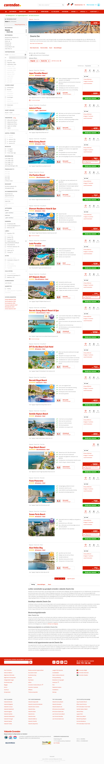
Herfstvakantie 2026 (10, 301)
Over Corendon (8, 670)
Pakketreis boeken (56, 687)
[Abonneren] (30, 662)
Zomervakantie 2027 (10, 308)
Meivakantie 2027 (9, 307)
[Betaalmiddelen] (10, 743)
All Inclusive (55, 11)
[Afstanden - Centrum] (16, 217)
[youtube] (65, 662)
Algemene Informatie (9, 675)
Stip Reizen (31, 680)
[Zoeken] (63, 4)
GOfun (29, 682)
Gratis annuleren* (34, 15)
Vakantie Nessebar (56, 704)
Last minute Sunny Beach (58, 714)
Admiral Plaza (80, 711)
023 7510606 (57, 743)
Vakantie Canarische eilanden (35, 704)
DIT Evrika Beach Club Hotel (83, 706)
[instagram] (61, 662)
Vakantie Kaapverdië (33, 702)
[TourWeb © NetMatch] (52, 756)
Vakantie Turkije (8, 723)
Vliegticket (93, 11)
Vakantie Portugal (8, 719)
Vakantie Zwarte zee (57, 706)
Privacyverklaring (56, 677)
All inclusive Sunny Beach (58, 709)
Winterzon (65, 11)
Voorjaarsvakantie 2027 (11, 305)
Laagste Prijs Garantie (57, 670)
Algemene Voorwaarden (10, 677)
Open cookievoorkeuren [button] (58, 675)
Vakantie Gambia (8, 714)
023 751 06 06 (84, 663)
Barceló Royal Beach (81, 719)
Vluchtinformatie (8, 682)
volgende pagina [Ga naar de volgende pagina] (71, 578)
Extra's (5, 687)
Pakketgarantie (11, 15)
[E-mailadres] (16, 662)
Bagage (6, 685)
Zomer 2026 (22, 11)
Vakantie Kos (31, 714)
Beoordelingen (41, 584)
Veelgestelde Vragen (9, 680)
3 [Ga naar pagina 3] (58, 578)
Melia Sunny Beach (81, 716)
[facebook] (53, 662)
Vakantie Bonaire (8, 702)
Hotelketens (55, 689)
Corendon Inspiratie (33, 687)
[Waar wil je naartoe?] (51, 4)
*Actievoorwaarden (33, 692)
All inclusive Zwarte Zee (57, 711)
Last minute (12, 11)
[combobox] (51, 4)
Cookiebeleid (55, 672)
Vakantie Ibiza (31, 709)
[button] (15, 27)
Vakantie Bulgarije (8, 704)
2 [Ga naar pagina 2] (55, 578)
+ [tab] (86, 76)
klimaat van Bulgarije (53, 624)
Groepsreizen (7, 692)
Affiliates (30, 689)
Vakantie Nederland (9, 709)
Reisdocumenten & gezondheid (35, 670)
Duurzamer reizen (32, 672)
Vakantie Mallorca (32, 719)
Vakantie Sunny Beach (57, 702)
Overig (33, 584)
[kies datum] (18, 54)
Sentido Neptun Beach (82, 709)
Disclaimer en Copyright (58, 680)
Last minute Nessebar (57, 716)
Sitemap (54, 692)
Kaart (49, 584)
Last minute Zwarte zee (58, 719)
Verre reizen (44, 11)
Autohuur (6, 689)
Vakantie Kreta (31, 716)
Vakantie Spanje (8, 721)
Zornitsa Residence (81, 721)
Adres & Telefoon (8, 672)
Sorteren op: (81, 65)
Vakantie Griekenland (9, 716)
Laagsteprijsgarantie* (22, 15)
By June (30, 677)
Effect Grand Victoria (82, 704)
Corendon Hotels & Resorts (34, 685)
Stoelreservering (32, 675)
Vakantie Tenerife (32, 721)
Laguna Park (80, 714)
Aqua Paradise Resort (82, 702)
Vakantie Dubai (32, 711)
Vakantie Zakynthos (33, 723)
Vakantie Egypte (8, 711)
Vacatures (54, 682)
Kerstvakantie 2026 (10, 303)
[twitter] (57, 662)
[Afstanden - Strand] (16, 212)
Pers (53, 685)
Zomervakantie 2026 (10, 299)
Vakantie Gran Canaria (33, 706)
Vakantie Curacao (8, 706)
